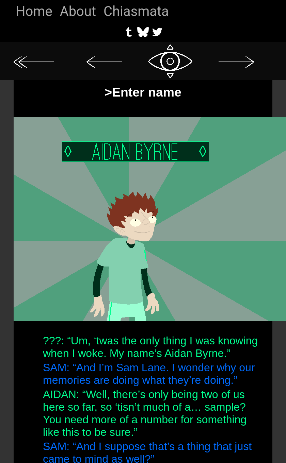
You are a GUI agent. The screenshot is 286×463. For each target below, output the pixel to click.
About (78, 11)
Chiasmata (136, 11)
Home (34, 11)
